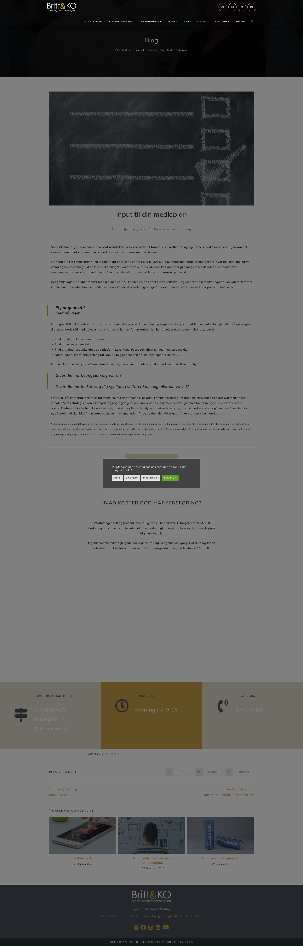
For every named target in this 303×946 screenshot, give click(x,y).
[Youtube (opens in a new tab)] (251, 7)
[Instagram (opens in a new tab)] (232, 7)
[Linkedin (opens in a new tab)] (242, 7)
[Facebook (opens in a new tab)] (223, 7)
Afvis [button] (117, 477)
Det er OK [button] (170, 477)
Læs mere (132, 477)
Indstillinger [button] (150, 477)
